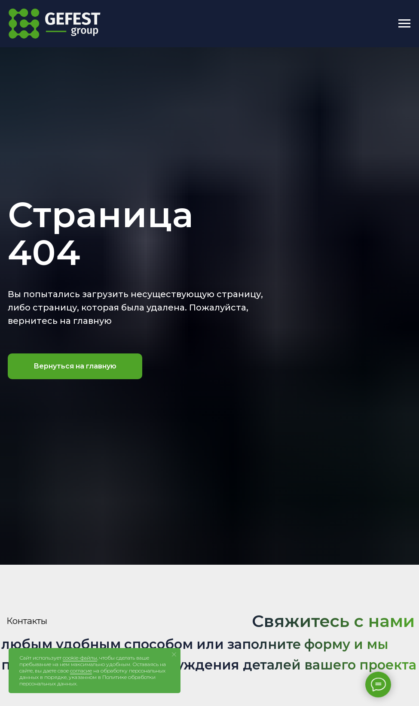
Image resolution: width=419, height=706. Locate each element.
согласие (81, 670)
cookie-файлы (80, 657)
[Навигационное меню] (404, 23)
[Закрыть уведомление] (174, 654)
